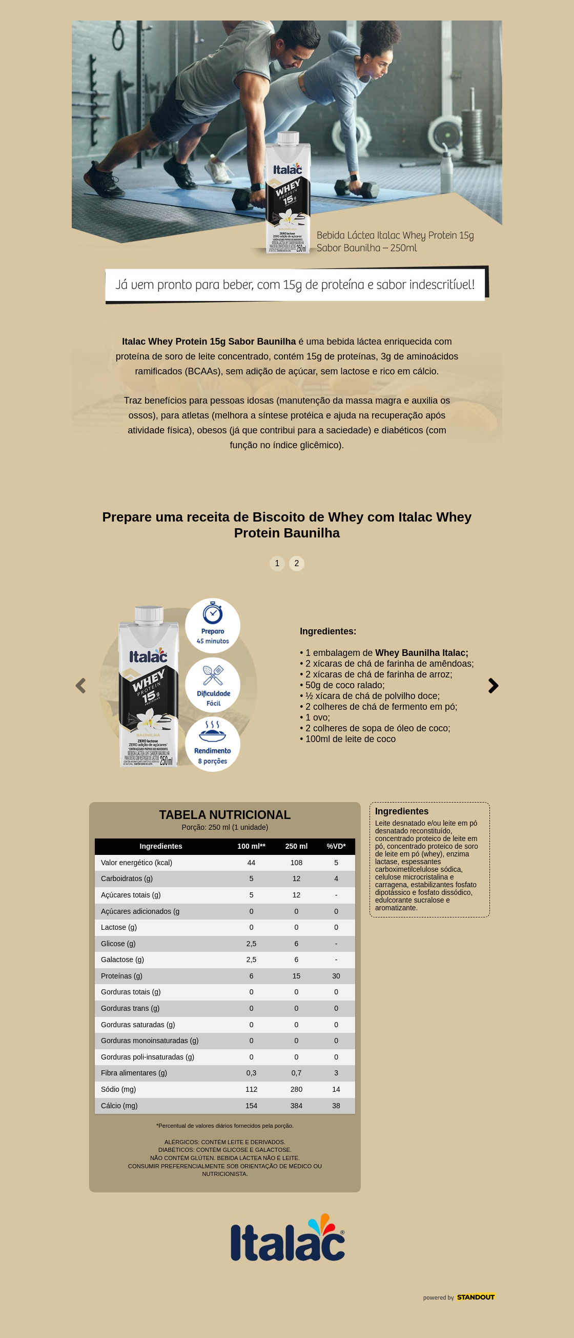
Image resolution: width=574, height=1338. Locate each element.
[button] (277, 563)
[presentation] (80, 686)
